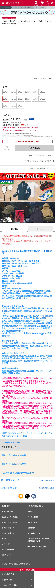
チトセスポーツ (9, 447)
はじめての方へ (33, 522)
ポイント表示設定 (8, 549)
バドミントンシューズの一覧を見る (37, 161)
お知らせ (31, 511)
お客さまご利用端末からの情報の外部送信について (39, 539)
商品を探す (6, 506)
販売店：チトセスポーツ (43, 78)
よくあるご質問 (33, 517)
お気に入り (7, 149)
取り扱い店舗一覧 (8, 528)
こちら (27, 564)
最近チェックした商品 (10, 517)
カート (4, 538)
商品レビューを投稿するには (40, 168)
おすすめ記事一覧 (8, 533)
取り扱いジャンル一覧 (9, 522)
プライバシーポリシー (35, 533)
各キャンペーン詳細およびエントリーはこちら (20, 130)
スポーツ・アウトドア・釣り (22, 7)
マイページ (6, 544)
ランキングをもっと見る (46, 480)
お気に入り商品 (7, 511)
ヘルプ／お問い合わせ (35, 506)
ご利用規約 (31, 528)
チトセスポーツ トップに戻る (40, 155)
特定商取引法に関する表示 (37, 546)
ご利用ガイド (6, 555)
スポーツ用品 (40, 7)
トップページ (5, 7)
